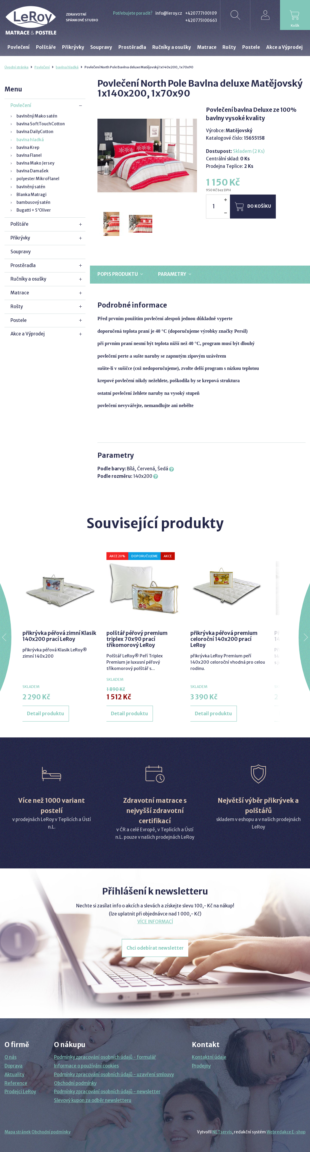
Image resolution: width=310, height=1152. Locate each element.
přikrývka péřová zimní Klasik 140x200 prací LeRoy (59, 636)
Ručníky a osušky (28, 279)
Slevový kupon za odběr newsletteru (92, 1100)
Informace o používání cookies (86, 1066)
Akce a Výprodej (27, 334)
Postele (18, 320)
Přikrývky (20, 238)
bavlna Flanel (29, 155)
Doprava (13, 1066)
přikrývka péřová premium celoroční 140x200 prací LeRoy (224, 639)
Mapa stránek (17, 1132)
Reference (15, 1083)
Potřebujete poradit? (132, 13)
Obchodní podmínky (75, 1083)
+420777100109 (201, 13)
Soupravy (20, 252)
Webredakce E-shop (286, 1132)
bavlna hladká (67, 67)
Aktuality (14, 1074)
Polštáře (19, 224)
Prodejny (201, 1066)
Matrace (19, 293)
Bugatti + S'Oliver (33, 210)
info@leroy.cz (168, 13)
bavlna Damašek (32, 171)
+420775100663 (201, 20)
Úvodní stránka (16, 67)
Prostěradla (23, 265)
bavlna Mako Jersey (35, 163)
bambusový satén (33, 202)
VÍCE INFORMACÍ (155, 921)
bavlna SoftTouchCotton (40, 124)
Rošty (16, 306)
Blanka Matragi (31, 194)
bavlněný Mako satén (36, 116)
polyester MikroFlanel (37, 178)
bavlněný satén (30, 186)
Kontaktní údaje (209, 1057)
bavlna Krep (27, 147)
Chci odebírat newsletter (155, 948)
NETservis (222, 1132)
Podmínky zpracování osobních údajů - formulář (105, 1057)
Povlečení (42, 67)
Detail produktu (45, 713)
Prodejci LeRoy (20, 1091)
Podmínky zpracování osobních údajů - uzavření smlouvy (114, 1074)
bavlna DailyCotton (34, 131)
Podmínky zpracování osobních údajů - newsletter (107, 1091)
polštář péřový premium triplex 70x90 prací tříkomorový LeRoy (137, 639)
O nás (10, 1057)
